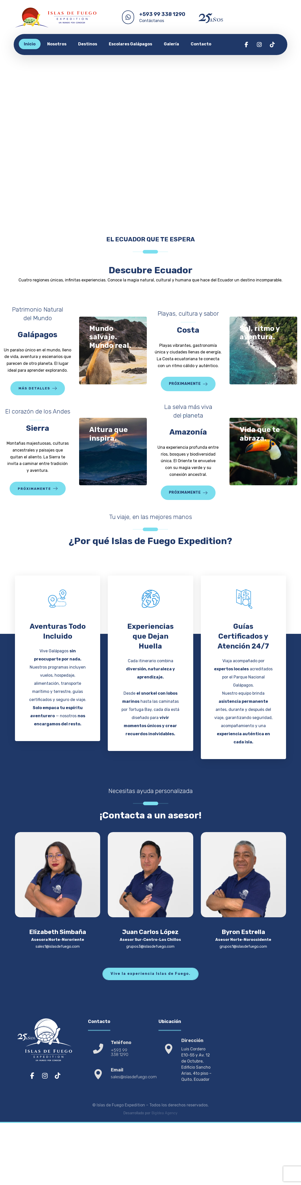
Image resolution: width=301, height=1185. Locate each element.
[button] (246, 45)
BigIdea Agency (164, 1148)
